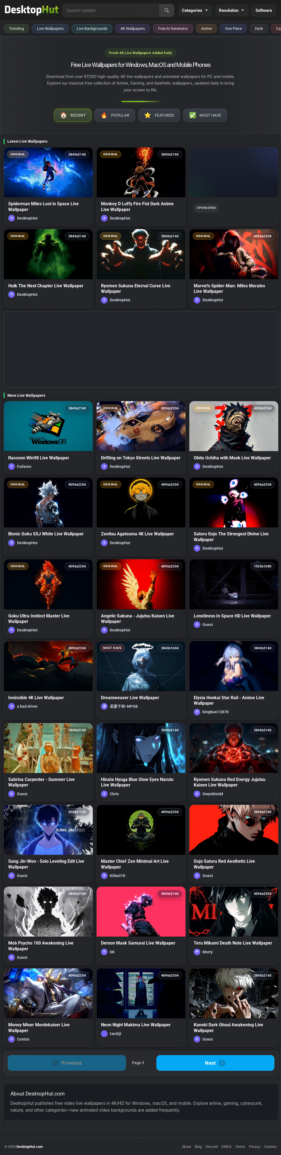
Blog (198, 1147)
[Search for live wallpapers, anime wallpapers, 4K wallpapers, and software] (111, 10)
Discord (212, 1147)
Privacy (254, 1147)
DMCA (226, 1147)
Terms (240, 1147)
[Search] (166, 10)
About (186, 1147)
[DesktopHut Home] (31, 10)
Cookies (270, 1147)
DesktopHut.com (29, 1147)
